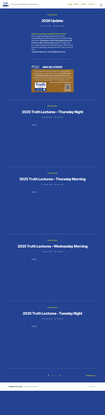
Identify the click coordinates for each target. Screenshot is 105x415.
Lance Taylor (47, 28)
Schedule (83, 5)
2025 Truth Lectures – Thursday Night (52, 116)
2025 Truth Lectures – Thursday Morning (52, 189)
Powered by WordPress (32, 411)
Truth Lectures (18, 411)
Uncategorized (52, 17)
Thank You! (91, 5)
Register (76, 5)
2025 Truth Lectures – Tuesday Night (52, 334)
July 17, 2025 (59, 125)
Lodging (70, 5)
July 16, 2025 (59, 270)
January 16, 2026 (59, 28)
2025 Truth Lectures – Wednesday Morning (52, 262)
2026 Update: (52, 23)
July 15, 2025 (60, 343)
